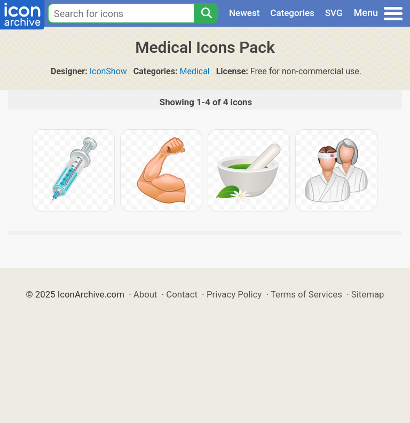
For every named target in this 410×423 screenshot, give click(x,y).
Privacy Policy (234, 294)
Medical (194, 71)
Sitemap (367, 294)
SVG (334, 12)
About (145, 294)
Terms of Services (306, 294)
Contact (182, 294)
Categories (292, 12)
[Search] (206, 13)
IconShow (108, 71)
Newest (244, 12)
